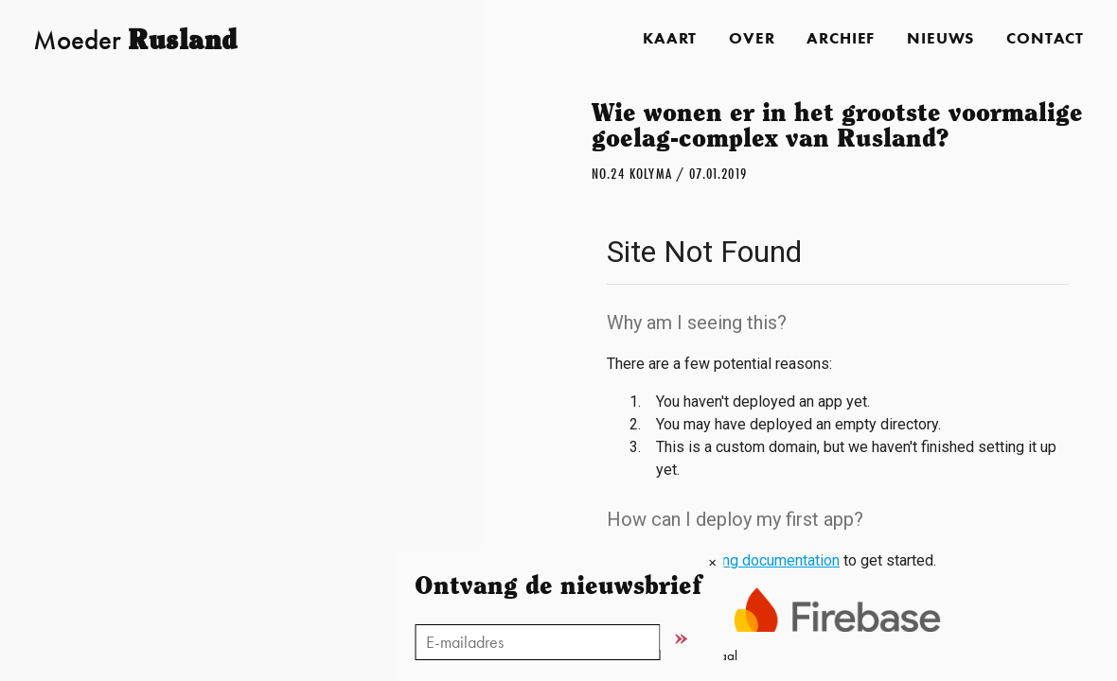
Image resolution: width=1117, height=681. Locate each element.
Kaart (670, 38)
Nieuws (940, 38)
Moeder (135, 40)
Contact (1045, 38)
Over (751, 38)
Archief (841, 38)
